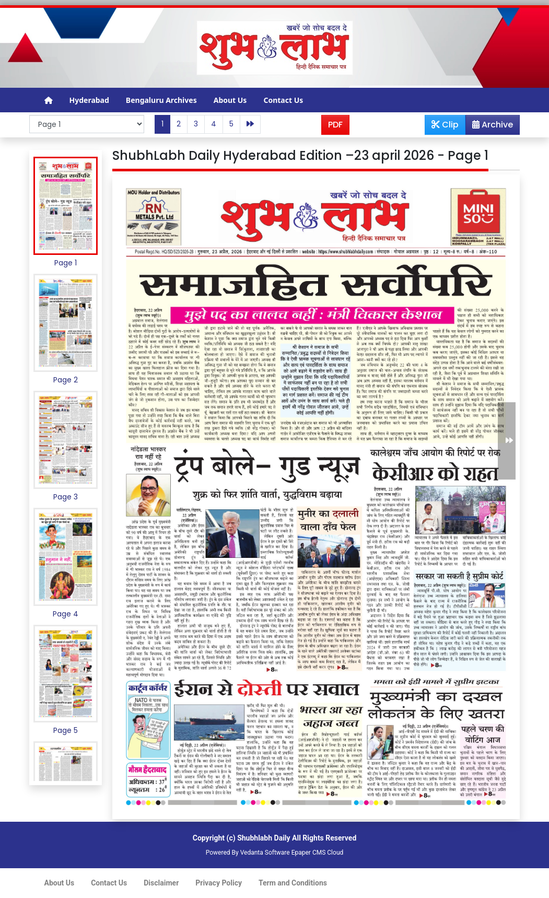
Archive (489, 126)
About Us (230, 100)
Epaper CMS (308, 852)
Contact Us (283, 100)
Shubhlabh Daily (263, 838)
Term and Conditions (293, 883)
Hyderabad (89, 100)
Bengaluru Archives (161, 100)
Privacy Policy (218, 883)
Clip (445, 125)
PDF (335, 125)
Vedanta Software (265, 852)
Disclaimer (161, 883)
